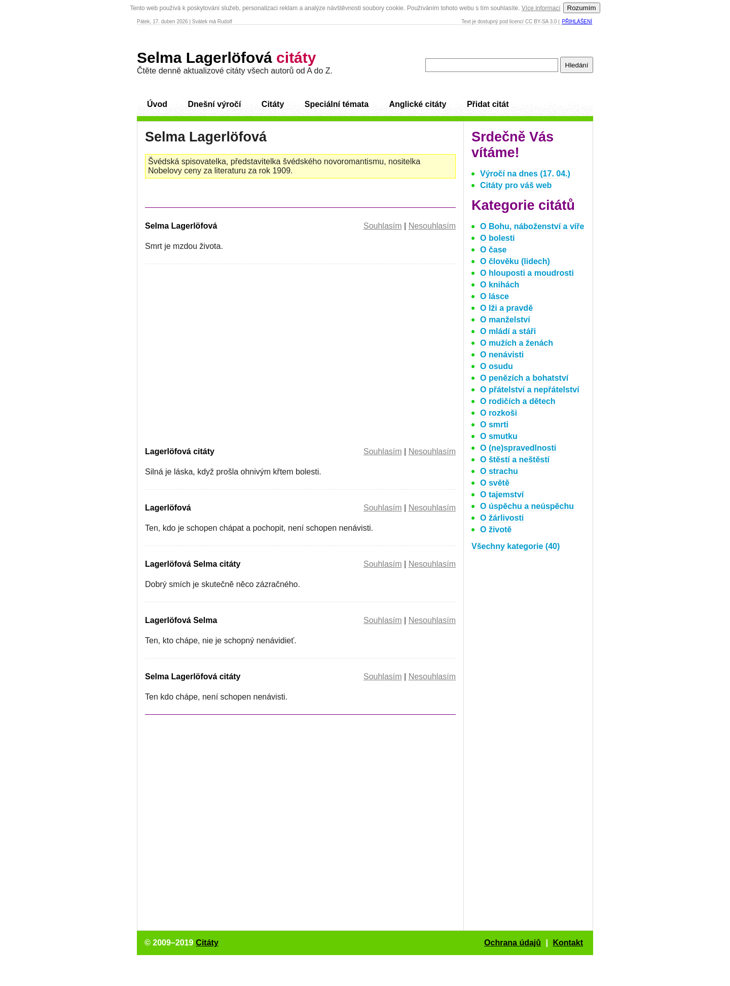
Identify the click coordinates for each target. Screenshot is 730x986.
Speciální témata (337, 104)
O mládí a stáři (508, 331)
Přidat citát (488, 104)
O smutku (499, 436)
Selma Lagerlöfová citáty (193, 676)
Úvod (157, 104)
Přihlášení (577, 21)
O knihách (499, 284)
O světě (494, 483)
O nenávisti (502, 354)
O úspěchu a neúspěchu (527, 506)
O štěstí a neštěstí (515, 459)
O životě (496, 529)
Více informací (541, 8)
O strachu (499, 471)
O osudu (496, 366)
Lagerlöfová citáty (179, 451)
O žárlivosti (502, 518)
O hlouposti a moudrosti (527, 273)
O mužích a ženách (516, 343)
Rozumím (581, 8)
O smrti (494, 424)
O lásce (494, 296)
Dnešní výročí (214, 104)
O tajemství (502, 494)
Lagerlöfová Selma (181, 620)
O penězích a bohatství (524, 378)
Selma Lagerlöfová (226, 57)
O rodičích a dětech (517, 401)
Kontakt (568, 942)
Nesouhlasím (432, 226)
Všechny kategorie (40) (515, 546)
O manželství (505, 319)
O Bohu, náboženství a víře (532, 226)
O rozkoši (498, 413)
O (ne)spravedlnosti (518, 448)
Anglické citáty (417, 104)
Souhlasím (382, 226)
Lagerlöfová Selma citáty (193, 564)
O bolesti (497, 238)
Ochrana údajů (512, 942)
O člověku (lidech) (515, 261)
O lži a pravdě (506, 308)
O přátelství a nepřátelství (529, 389)
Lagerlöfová (168, 507)
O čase (493, 249)
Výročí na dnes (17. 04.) (525, 173)
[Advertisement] (230, 353)
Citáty (273, 104)
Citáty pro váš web (516, 185)
